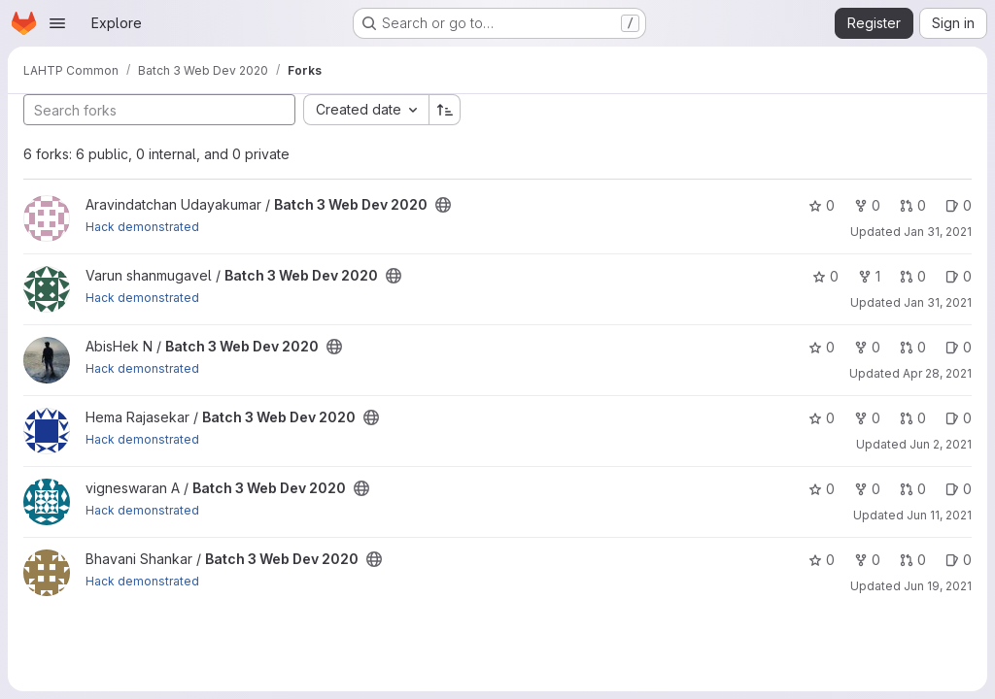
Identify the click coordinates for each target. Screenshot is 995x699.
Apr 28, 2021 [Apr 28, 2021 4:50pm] (937, 373)
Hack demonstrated (142, 226)
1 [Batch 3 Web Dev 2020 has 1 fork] (869, 276)
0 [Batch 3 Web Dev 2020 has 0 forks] (867, 205)
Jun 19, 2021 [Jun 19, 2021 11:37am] (938, 586)
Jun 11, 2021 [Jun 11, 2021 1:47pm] (939, 515)
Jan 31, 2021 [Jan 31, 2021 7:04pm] (938, 302)
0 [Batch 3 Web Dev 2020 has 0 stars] (821, 205)
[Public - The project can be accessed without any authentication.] (443, 205)
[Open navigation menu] (57, 23)
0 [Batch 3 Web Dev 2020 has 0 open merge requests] (913, 205)
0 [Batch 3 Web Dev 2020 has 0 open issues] (958, 205)
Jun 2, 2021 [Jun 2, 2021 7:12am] (940, 444)
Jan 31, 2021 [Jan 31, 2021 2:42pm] (938, 231)
